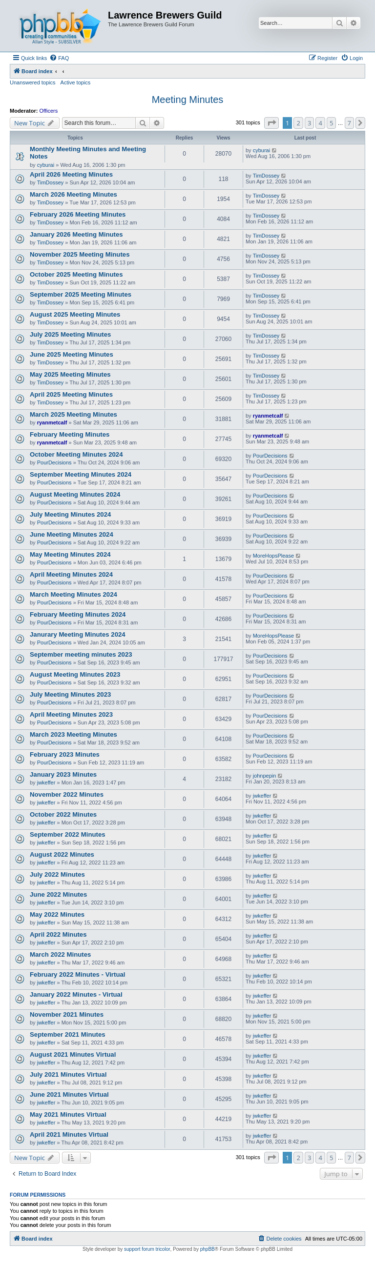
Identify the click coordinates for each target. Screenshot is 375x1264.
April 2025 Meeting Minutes (71, 394)
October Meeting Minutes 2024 (76, 454)
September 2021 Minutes (67, 1034)
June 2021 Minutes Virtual (69, 1094)
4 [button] (320, 123)
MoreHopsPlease (273, 556)
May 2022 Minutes (57, 914)
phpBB (207, 1249)
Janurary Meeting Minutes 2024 (77, 634)
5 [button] (331, 123)
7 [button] (349, 123)
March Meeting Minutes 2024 (73, 594)
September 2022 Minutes (67, 834)
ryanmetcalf (52, 422)
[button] (271, 123)
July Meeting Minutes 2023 (70, 694)
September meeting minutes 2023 (81, 654)
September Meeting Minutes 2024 (80, 474)
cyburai (45, 165)
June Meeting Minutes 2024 (71, 534)
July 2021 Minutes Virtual (68, 1074)
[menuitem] (59, 58)
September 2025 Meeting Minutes (80, 294)
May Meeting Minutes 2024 (70, 554)
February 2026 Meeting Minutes (77, 214)
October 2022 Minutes (63, 814)
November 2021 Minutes (67, 1014)
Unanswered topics (33, 82)
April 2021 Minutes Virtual (69, 1134)
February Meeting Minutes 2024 (77, 614)
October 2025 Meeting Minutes (76, 274)
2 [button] (298, 123)
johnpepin (264, 776)
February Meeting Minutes (69, 434)
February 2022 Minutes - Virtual (77, 974)
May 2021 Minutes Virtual (68, 1114)
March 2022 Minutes (60, 954)
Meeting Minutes (188, 99)
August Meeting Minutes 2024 (75, 494)
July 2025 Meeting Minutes (70, 334)
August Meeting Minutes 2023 (75, 674)
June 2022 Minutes (58, 894)
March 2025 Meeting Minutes (73, 414)
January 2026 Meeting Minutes (76, 234)
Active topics (76, 82)
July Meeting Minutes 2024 (70, 514)
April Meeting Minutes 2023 (71, 714)
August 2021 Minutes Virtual (73, 1054)
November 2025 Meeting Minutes (79, 254)
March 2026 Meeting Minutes (73, 194)
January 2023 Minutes (63, 774)
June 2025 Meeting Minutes (71, 354)
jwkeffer (46, 782)
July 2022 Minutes (57, 874)
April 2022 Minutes (58, 934)
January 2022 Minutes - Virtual (76, 994)
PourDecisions (54, 462)
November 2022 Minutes (67, 794)
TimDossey (50, 182)
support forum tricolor (147, 1249)
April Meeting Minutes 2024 (71, 574)
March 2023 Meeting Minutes (73, 734)
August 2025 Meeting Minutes (75, 314)
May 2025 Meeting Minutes (70, 374)
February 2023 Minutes (65, 754)
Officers (49, 111)
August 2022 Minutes (62, 854)
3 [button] (309, 123)
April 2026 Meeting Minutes (71, 174)
